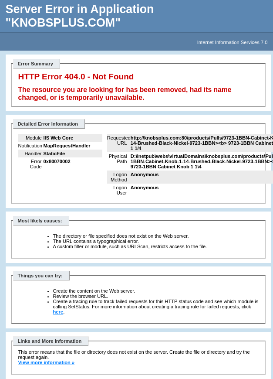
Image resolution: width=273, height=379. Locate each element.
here (58, 311)
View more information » (46, 362)
